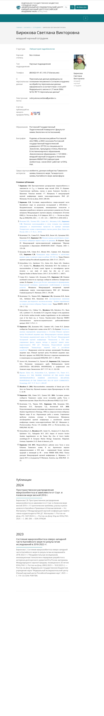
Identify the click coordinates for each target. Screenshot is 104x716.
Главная (19, 27)
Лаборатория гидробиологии (42, 49)
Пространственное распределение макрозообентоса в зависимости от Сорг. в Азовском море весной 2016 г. (39, 492)
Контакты (27, 27)
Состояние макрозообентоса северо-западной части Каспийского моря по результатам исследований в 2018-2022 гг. (41, 542)
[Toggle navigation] (85, 18)
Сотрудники (37, 27)
